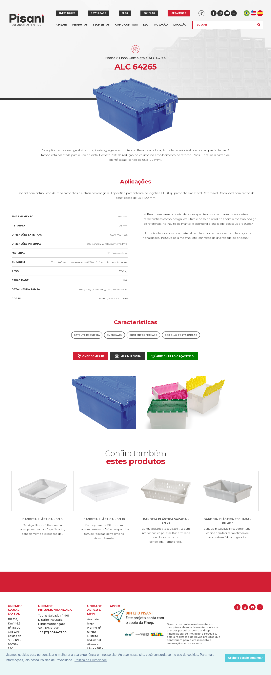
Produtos (80, 27)
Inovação (161, 24)
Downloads (98, 13)
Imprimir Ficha (128, 356)
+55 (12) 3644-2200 (52, 632)
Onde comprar (90, 356)
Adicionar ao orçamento (172, 356)
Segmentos (101, 27)
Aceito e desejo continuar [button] (245, 657)
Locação (179, 24)
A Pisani (61, 27)
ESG (145, 24)
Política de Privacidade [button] (90, 660)
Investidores (67, 13)
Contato (149, 13)
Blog (125, 13)
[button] (221, 657)
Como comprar (126, 24)
